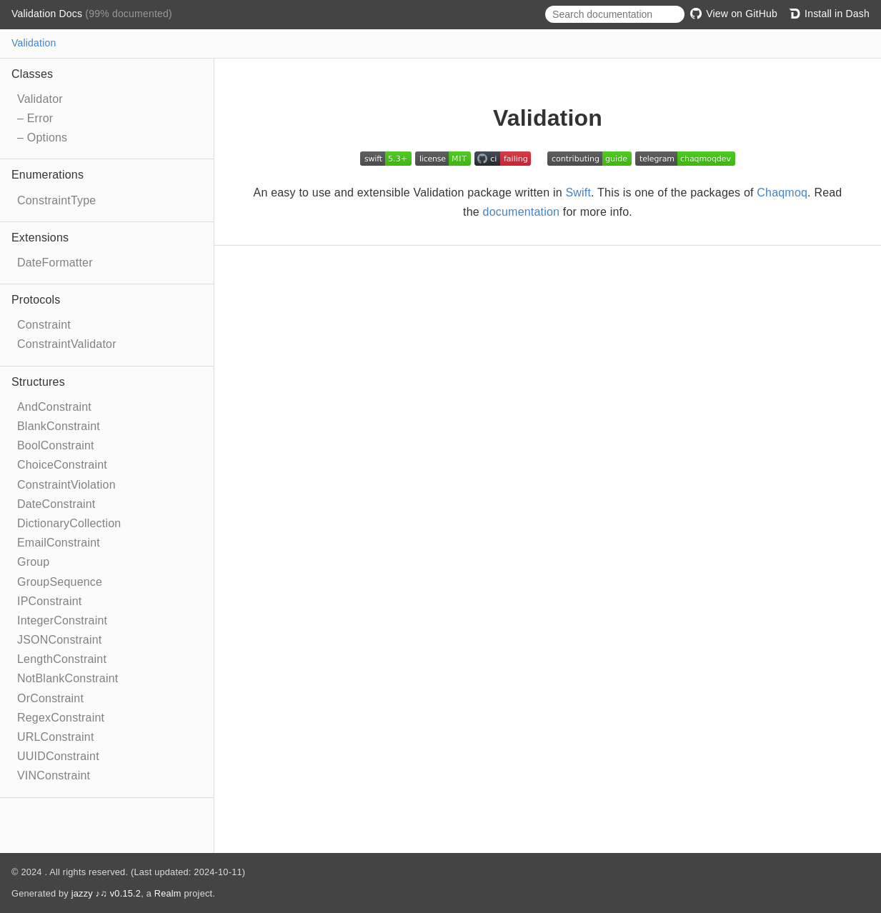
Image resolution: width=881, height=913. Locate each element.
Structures (38, 382)
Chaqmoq (782, 192)
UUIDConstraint (58, 756)
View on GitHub (733, 13)
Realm (167, 893)
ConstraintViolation (66, 485)
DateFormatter (55, 262)
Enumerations (47, 175)
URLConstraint (55, 737)
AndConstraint (54, 407)
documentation (521, 212)
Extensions (40, 237)
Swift (578, 192)
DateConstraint (56, 504)
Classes (32, 74)
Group (33, 562)
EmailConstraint (58, 543)
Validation (33, 43)
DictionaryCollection (69, 523)
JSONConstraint (59, 640)
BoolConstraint (55, 445)
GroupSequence (59, 582)
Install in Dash (829, 13)
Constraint (44, 325)
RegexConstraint (60, 718)
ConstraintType (56, 200)
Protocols (36, 300)
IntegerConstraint (62, 620)
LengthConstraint (61, 659)
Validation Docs (48, 13)
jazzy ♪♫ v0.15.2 (106, 893)
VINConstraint (53, 775)
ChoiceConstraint (62, 465)
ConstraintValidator (66, 344)
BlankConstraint (58, 426)
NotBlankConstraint (67, 678)
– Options (42, 137)
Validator (40, 99)
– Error (35, 118)
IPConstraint (49, 601)
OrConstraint (50, 698)
